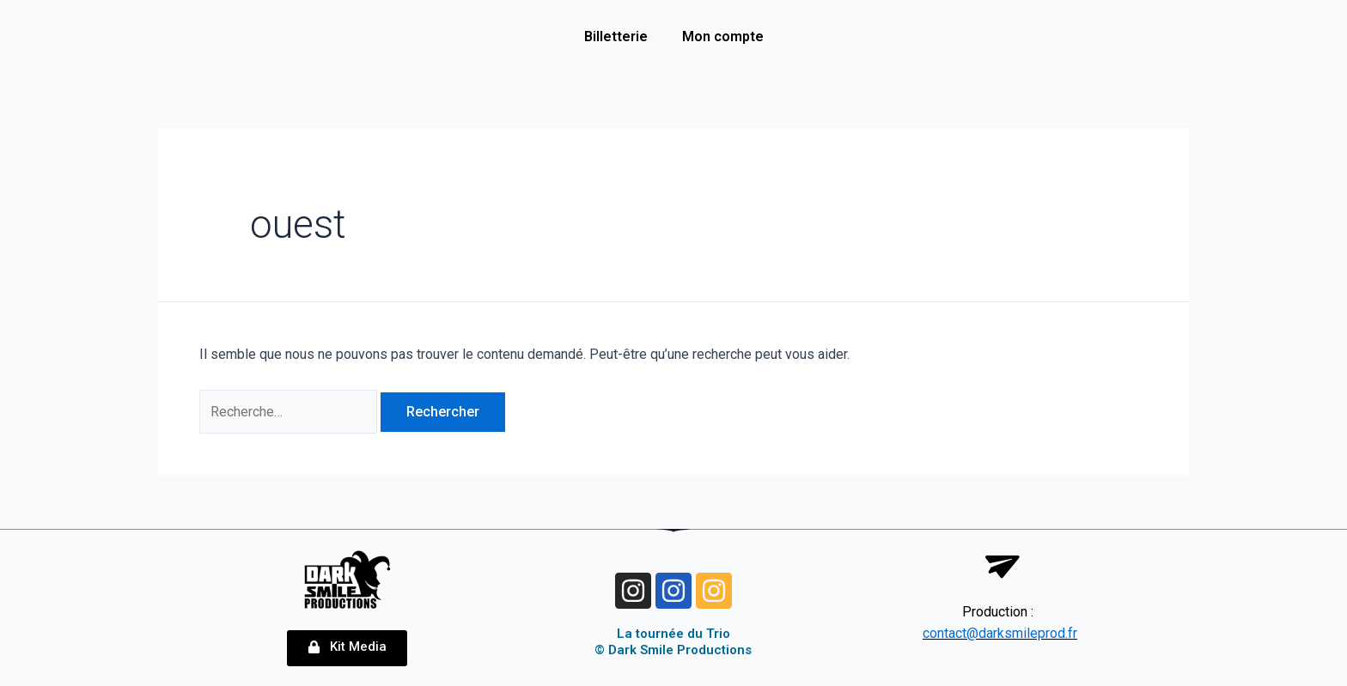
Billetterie (616, 36)
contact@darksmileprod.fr (1000, 634)
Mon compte (723, 36)
